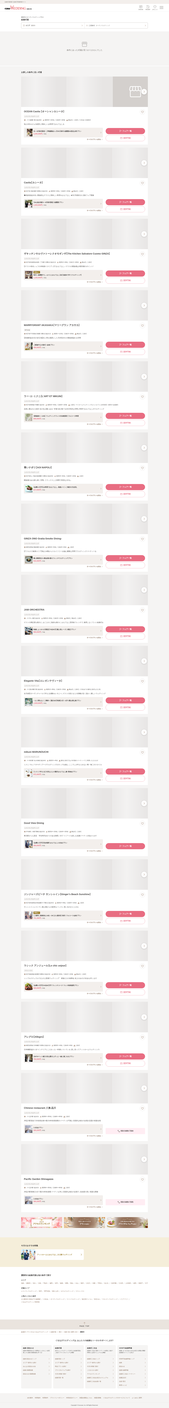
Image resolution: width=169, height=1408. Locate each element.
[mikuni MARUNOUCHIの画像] (84, 732)
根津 (82, 1283)
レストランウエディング (29, 1291)
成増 (134, 1283)
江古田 (121, 1283)
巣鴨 (66, 1283)
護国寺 (28, 1283)
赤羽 (56, 1283)
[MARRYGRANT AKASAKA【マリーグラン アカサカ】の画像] (84, 305)
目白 (34, 1283)
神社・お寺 (55, 1291)
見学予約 (125, 138)
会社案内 (30, 1398)
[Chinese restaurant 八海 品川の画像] (84, 1088)
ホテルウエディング (67, 1291)
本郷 (93, 1283)
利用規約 (37, 1398)
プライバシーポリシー (57, 1398)
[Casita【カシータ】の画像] (84, 163)
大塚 (39, 1283)
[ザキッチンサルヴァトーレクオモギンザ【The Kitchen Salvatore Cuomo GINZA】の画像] (84, 234)
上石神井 (128, 1283)
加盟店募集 (97, 1398)
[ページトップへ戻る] (84, 1324)
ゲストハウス (80, 1291)
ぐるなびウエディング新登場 (30, 1302)
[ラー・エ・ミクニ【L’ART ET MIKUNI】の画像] (84, 376)
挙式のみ (97, 1299)
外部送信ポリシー (71, 1398)
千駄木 (45, 1283)
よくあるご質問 (137, 1398)
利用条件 (45, 1398)
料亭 (40, 1291)
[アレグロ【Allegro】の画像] (84, 1017)
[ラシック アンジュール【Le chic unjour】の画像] (84, 946)
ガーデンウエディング (57, 1299)
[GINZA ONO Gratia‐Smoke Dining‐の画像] (84, 519)
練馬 (51, 1283)
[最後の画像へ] (144, 92)
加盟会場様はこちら (85, 1398)
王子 (146, 1283)
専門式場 (47, 1291)
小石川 (88, 1283)
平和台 (100, 1283)
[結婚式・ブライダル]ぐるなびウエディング (34, 1332)
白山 (77, 1283)
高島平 (140, 1283)
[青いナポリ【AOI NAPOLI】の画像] (84, 447)
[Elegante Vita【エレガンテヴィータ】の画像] (84, 661)
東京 (60, 1332)
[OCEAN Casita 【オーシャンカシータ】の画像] (84, 92)
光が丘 (106, 1283)
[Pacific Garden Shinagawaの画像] (84, 1159)
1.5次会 (45, 1299)
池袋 (22, 1283)
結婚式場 (53, 1332)
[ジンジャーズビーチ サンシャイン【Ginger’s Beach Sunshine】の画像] (84, 874)
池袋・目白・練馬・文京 (71, 1332)
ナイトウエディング (73, 1299)
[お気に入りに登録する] (142, 111)
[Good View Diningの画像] (84, 803)
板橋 (61, 1283)
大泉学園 (113, 1283)
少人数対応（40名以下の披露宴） (31, 1299)
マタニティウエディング (110, 1299)
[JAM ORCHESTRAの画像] (84, 590)
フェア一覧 (125, 131)
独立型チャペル (87, 1299)
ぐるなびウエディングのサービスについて (116, 1398)
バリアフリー (124, 1299)
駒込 (71, 1283)
